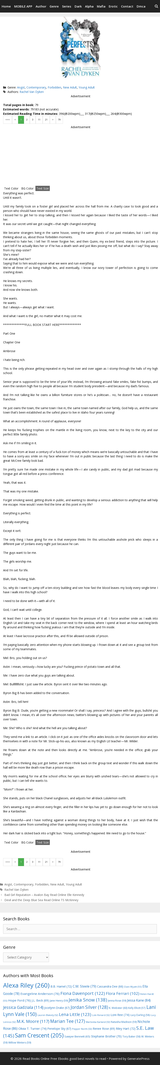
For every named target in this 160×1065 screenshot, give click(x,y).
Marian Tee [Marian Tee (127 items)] (67, 1021)
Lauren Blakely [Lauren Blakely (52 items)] (48, 1015)
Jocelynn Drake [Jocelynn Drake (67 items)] (57, 1008)
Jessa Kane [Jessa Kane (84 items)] (139, 1000)
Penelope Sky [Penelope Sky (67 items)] (59, 1029)
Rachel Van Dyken (32, 92)
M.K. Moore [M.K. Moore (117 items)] (33, 1021)
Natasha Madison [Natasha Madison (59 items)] (124, 1022)
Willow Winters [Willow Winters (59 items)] (19, 1042)
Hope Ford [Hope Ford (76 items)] (19, 1000)
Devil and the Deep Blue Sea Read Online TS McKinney (41, 900)
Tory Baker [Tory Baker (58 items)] (131, 1036)
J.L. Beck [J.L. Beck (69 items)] (40, 1000)
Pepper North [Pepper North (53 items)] (82, 1028)
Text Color (11, 188)
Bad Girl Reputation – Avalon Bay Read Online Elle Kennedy (44, 895)
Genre (54, 6)
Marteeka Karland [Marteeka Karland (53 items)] (98, 1021)
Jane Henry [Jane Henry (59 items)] (59, 1000)
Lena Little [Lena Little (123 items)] (75, 1014)
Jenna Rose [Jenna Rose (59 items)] (117, 1000)
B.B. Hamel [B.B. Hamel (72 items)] (61, 986)
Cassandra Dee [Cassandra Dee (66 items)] (110, 986)
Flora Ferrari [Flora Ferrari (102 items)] (122, 993)
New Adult (70, 87)
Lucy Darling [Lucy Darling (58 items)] (140, 1015)
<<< (7, 119)
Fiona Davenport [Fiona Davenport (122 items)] (82, 993)
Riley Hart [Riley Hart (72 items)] (125, 1029)
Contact (127, 6)
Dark (78, 6)
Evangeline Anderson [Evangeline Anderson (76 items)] (40, 994)
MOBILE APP (23, 6)
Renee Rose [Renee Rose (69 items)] (104, 1029)
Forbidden (54, 87)
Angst (21, 87)
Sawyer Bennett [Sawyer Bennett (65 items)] (77, 1036)
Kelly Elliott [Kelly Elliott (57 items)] (137, 1007)
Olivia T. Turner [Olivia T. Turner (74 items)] (32, 1028)
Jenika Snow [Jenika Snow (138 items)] (88, 1000)
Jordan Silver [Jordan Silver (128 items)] (89, 1007)
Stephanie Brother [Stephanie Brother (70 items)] (106, 1036)
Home (6, 6)
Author (41, 6)
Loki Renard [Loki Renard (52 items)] (101, 1015)
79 (59, 119)
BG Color (27, 188)
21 (46, 119)
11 (39, 119)
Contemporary (36, 87)
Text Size (42, 188)
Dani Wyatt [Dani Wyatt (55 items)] (133, 986)
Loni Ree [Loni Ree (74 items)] (120, 1015)
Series (66, 6)
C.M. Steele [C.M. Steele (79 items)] (84, 986)
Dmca (141, 6)
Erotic (113, 6)
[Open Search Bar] (156, 6)
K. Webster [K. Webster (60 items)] (118, 1008)
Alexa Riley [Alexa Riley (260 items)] (26, 985)
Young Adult (87, 87)
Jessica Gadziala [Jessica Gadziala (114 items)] (23, 1007)
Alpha (89, 6)
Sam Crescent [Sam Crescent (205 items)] (39, 1035)
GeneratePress (138, 1058)
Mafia (101, 6)
